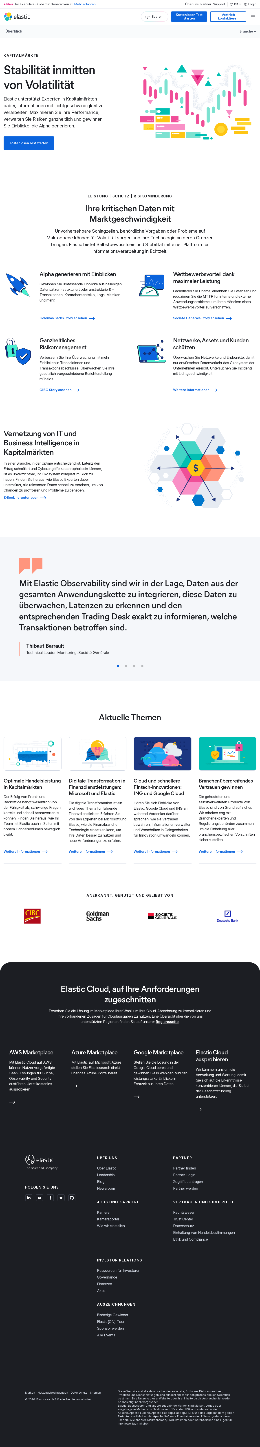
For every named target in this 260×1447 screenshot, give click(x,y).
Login (250, 4)
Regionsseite (167, 1021)
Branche (246, 31)
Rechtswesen (184, 1212)
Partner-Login (184, 1175)
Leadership (106, 1175)
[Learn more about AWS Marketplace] (12, 1101)
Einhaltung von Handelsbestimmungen (204, 1232)
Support (219, 4)
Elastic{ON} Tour (110, 1321)
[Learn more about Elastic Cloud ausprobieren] (199, 1109)
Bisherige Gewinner (112, 1315)
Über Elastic (106, 1168)
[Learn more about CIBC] (32, 916)
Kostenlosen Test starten (189, 16)
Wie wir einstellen (111, 1226)
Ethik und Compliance (190, 1239)
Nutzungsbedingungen (53, 1392)
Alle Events (106, 1335)
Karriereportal (108, 1219)
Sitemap (95, 1392)
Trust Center (183, 1219)
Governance (107, 1277)
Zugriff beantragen (188, 1181)
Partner (206, 4)
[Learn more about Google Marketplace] (137, 1096)
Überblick (13, 31)
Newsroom (106, 1188)
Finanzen (104, 1284)
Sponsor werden (110, 1328)
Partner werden (185, 1188)
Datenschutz (183, 1226)
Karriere (103, 1212)
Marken (30, 1392)
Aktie (101, 1290)
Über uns (192, 4)
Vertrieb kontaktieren (228, 16)
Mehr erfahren (85, 4)
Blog (100, 1181)
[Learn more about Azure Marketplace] (74, 1085)
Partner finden (184, 1168)
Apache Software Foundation (172, 1416)
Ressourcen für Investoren (118, 1270)
